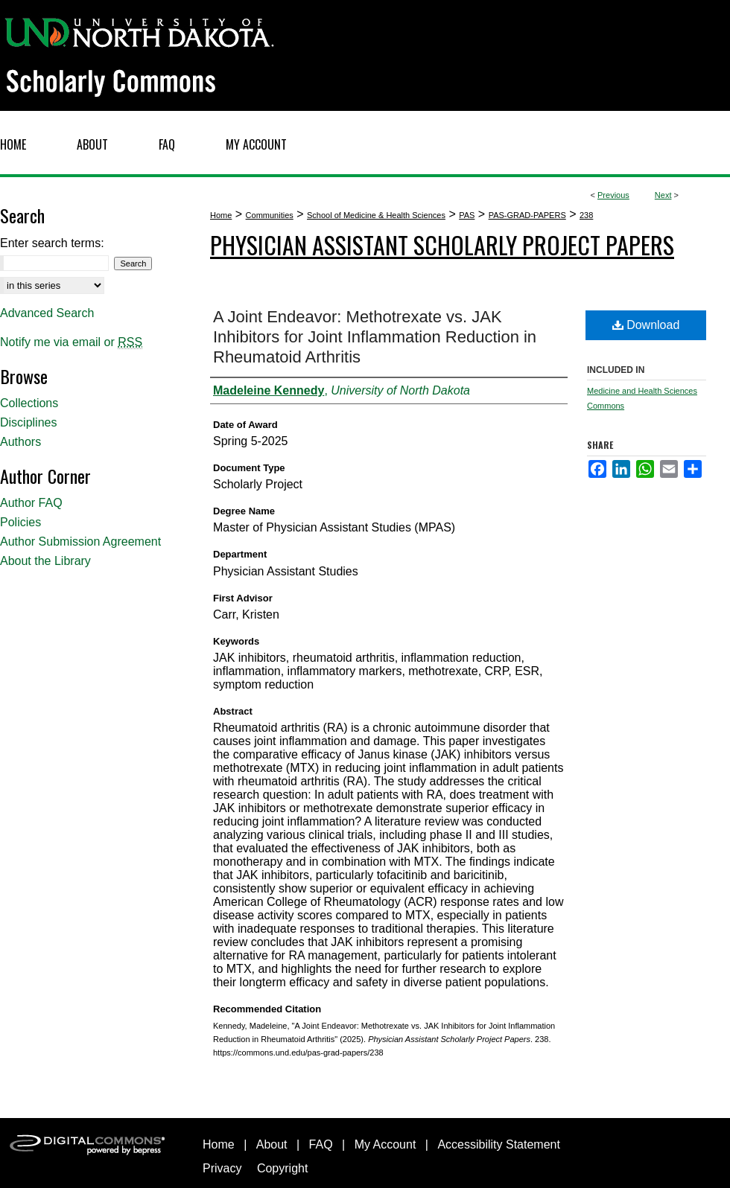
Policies (20, 522)
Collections (29, 403)
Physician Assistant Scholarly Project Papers (442, 244)
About (272, 1144)
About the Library (45, 561)
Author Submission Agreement (80, 541)
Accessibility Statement (498, 1144)
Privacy (222, 1168)
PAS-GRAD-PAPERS (527, 215)
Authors (20, 441)
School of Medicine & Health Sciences (376, 215)
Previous (613, 195)
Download (646, 325)
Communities (269, 215)
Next (663, 195)
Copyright (282, 1168)
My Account (385, 1144)
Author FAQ (31, 502)
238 (586, 215)
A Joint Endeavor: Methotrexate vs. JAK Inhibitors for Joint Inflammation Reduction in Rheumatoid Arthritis (374, 336)
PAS (467, 215)
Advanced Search (47, 313)
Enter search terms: (52, 243)
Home (221, 215)
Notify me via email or (71, 342)
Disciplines (28, 422)
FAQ (321, 1144)
